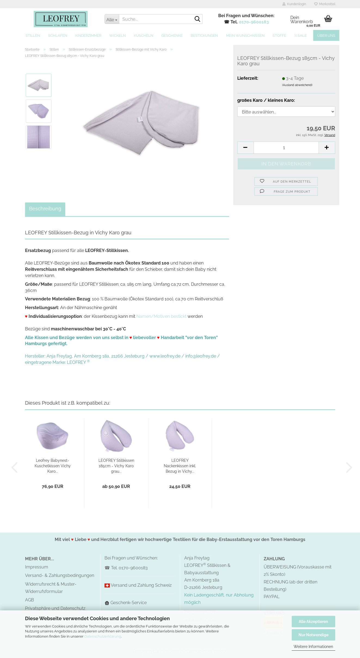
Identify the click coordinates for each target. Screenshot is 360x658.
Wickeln (117, 35)
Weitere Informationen (313, 646)
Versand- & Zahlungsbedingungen (59, 575)
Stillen (33, 35)
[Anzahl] (286, 148)
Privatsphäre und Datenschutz (55, 608)
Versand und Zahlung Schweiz (141, 585)
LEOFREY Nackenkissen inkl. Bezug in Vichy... (180, 465)
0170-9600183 (254, 21)
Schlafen (57, 35)
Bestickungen (204, 35)
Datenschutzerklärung (102, 636)
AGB (29, 599)
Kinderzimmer (88, 35)
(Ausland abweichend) (297, 85)
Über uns (326, 35)
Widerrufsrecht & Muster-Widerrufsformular (50, 588)
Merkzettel (324, 4)
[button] (245, 148)
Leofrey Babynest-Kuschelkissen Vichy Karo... (53, 465)
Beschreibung (45, 208)
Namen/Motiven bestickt (161, 316)
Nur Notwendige (313, 635)
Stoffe (279, 35)
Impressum (36, 567)
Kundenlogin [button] (294, 4)
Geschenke (172, 35)
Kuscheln (143, 35)
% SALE (300, 35)
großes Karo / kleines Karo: (266, 100)
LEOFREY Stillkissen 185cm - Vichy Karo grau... (116, 465)
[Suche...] (111, 19)
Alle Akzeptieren (313, 621)
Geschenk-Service (125, 602)
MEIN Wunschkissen (245, 35)
